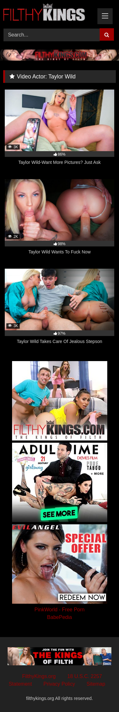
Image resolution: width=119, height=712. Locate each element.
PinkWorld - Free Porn (60, 609)
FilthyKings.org (39, 676)
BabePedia (59, 617)
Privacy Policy (59, 684)
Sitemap (96, 684)
